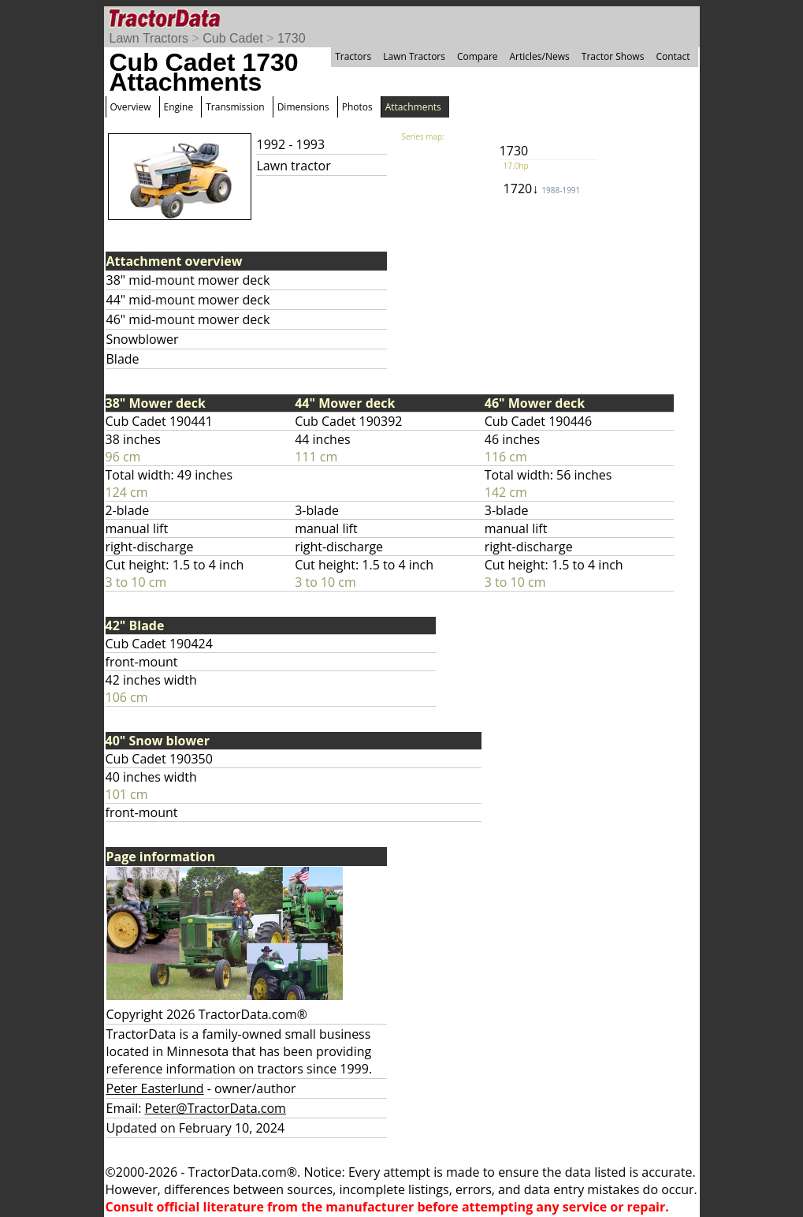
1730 (291, 38)
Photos (357, 107)
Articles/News (540, 56)
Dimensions (303, 107)
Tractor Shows (613, 56)
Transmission (235, 107)
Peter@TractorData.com (215, 1108)
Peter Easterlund (155, 1088)
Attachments (413, 107)
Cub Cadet (233, 38)
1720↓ (542, 188)
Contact (673, 56)
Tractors (353, 56)
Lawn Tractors (149, 38)
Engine (179, 107)
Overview (130, 107)
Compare (477, 56)
